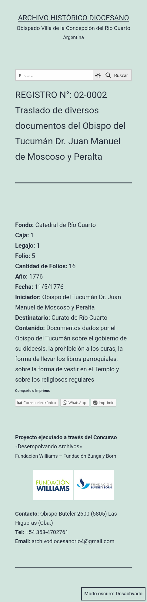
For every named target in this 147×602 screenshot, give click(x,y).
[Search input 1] (54, 75)
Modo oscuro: (113, 593)
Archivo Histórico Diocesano (73, 18)
